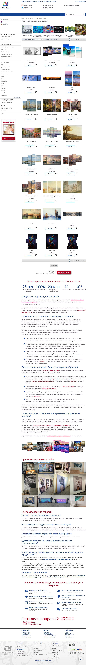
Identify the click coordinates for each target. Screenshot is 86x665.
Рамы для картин (56, 656)
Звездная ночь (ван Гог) (49, 637)
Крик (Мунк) (46, 632)
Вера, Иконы (4, 92)
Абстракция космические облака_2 (52, 60)
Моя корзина (5, 19)
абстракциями (65, 379)
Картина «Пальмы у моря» (72, 141)
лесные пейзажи (48, 381)
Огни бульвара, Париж (72, 168)
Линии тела (31, 250)
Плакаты (54, 648)
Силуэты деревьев (31, 87)
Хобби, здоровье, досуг (7, 71)
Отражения (72, 223)
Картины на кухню (69, 637)
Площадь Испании (72, 114)
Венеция (32, 223)
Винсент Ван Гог (26, 632)
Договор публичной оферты (75, 652)
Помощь (24, 1)
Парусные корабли (31, 60)
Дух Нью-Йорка (52, 168)
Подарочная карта (5, 51)
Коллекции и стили (7, 100)
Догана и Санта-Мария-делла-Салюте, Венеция (52, 196)
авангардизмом (53, 379)
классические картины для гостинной (58, 436)
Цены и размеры (46, 1)
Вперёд (54, 265)
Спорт (2, 85)
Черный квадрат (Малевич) (50, 635)
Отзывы (54, 1)
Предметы (3, 83)
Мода (2, 64)
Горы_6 (72, 87)
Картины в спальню (69, 634)
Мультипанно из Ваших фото (8, 47)
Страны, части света (6, 69)
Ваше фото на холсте (6, 54)
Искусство (3, 90)
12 (53, 39)
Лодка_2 (72, 60)
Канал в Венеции (52, 223)
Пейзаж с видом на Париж (52, 141)
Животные (3, 88)
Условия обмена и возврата (40, 654)
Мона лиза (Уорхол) (48, 634)
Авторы (3, 111)
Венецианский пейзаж (32, 168)
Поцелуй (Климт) (48, 633)
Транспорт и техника (6, 67)
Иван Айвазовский (26, 635)
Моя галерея (5, 21)
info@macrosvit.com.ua (32, 624)
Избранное (5, 24)
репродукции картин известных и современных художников (51, 425)
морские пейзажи (68, 386)
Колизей (72, 196)
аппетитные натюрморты (29, 302)
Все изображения (56, 654)
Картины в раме (55, 652)
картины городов (37, 381)
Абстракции (68, 633)
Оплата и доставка (31, 1)
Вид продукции (6, 44)
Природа (3, 78)
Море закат (52, 87)
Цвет (2, 113)
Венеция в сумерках (52, 114)
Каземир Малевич (26, 637)
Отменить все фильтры (7, 39)
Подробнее (64, 272)
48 (56, 39)
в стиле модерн (36, 396)
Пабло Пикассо (25, 634)
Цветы (2, 76)
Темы (3, 59)
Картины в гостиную (6, 38)
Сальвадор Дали (26, 633)
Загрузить (8, 138)
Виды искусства (6, 108)
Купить (29, 65)
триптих (41, 361)
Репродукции (4, 49)
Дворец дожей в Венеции (32, 114)
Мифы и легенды (5, 62)
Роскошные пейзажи (77, 300)
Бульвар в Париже (31, 141)
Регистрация (82, 1)
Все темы (16, 97)
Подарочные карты (56, 658)
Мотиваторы (4, 81)
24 (54, 39)
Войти (76, 1)
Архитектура (4, 95)
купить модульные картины (50, 370)
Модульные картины (7, 36)
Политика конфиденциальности (76, 653)
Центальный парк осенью (32, 196)
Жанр (3, 105)
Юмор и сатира (4, 74)
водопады (74, 381)
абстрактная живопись (49, 388)
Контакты (39, 1)
